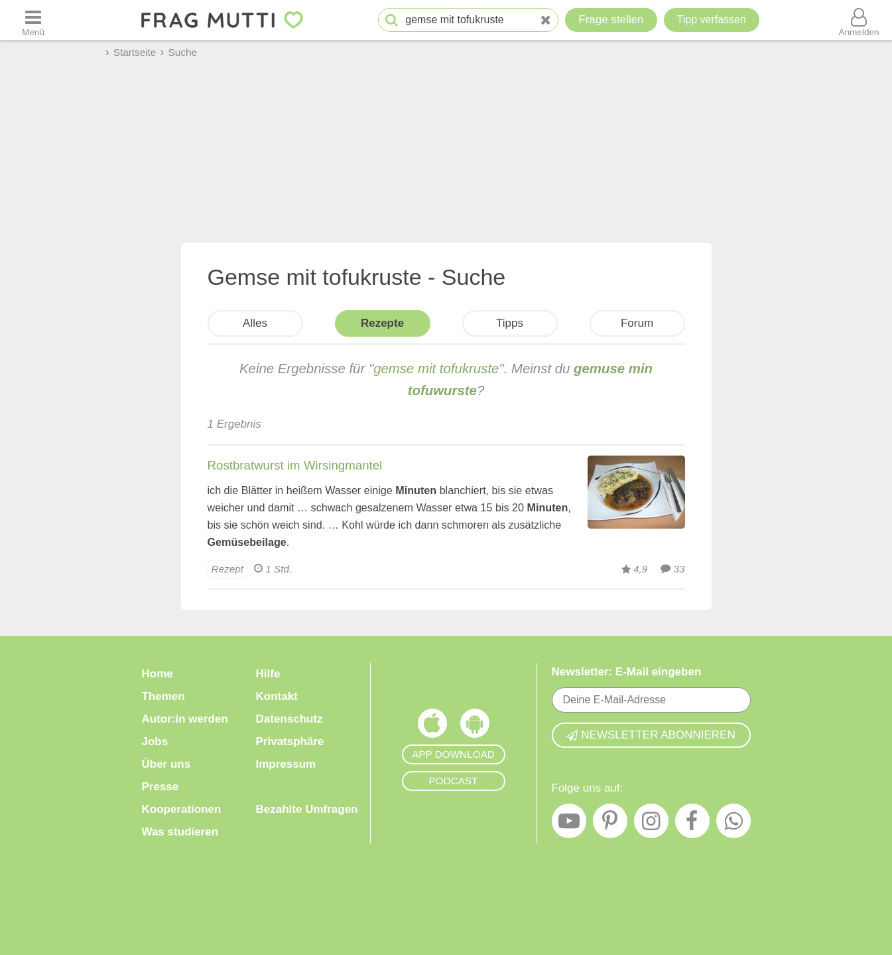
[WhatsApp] (733, 824)
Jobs (155, 741)
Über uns (166, 764)
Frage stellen (610, 19)
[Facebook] (692, 824)
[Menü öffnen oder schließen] (33, 20)
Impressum (286, 764)
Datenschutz (289, 719)
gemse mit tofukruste (436, 368)
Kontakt (277, 696)
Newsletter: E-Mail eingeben (627, 671)
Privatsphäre (290, 741)
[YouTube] (569, 824)
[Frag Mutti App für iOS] (432, 726)
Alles (255, 323)
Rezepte (382, 323)
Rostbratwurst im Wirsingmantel (295, 465)
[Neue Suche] (545, 20)
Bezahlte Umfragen (307, 809)
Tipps (509, 323)
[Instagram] (651, 824)
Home (157, 673)
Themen (163, 696)
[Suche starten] (391, 20)
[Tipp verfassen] (711, 20)
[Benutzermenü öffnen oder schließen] (859, 20)
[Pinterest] (610, 824)
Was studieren (180, 831)
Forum (637, 323)
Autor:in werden (185, 719)
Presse (160, 786)
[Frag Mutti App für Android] (474, 726)
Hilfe (268, 673)
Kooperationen (182, 809)
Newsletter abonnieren (650, 735)
